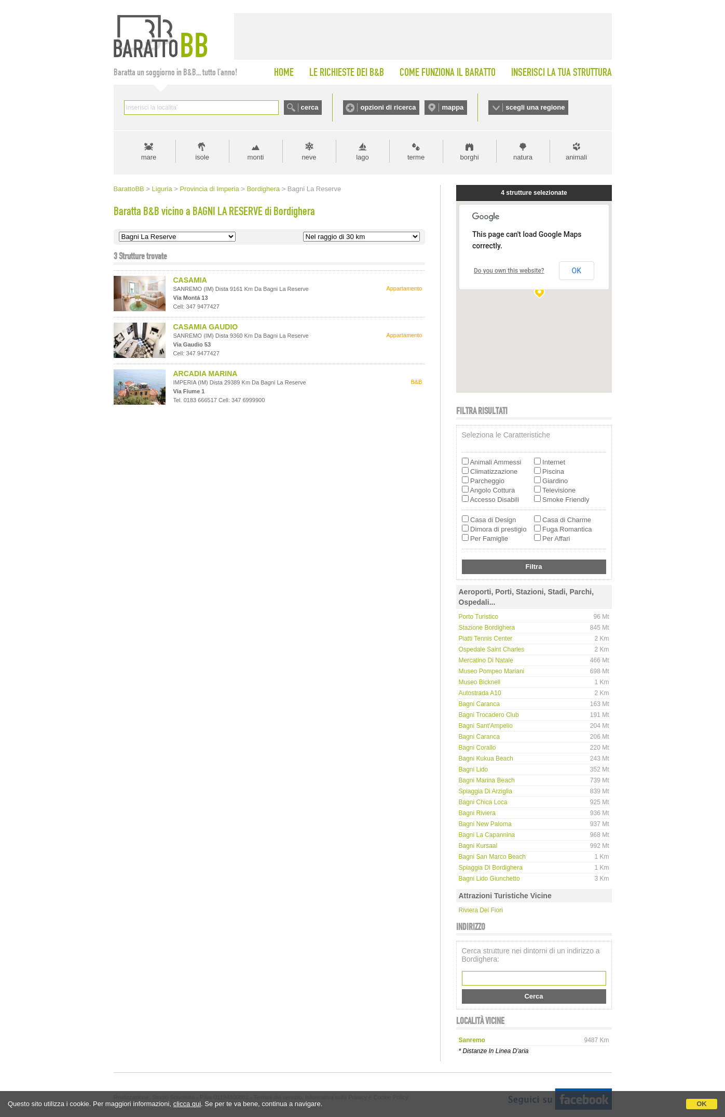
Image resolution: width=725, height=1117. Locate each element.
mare (149, 157)
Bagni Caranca (479, 704)
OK (701, 1104)
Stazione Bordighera (487, 627)
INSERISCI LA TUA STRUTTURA (561, 72)
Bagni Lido (473, 769)
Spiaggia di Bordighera (491, 867)
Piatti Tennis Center (486, 638)
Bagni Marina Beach (487, 780)
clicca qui (187, 1104)
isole (202, 157)
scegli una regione (535, 107)
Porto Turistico (479, 616)
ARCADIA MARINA (205, 373)
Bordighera (263, 189)
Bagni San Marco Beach (492, 856)
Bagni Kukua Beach (486, 758)
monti (256, 157)
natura (522, 157)
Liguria (162, 189)
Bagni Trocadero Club (489, 715)
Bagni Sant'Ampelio (486, 725)
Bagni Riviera (477, 813)
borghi (469, 157)
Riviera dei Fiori (481, 910)
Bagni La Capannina (487, 835)
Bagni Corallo (477, 747)
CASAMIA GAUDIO (205, 327)
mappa (452, 107)
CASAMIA (190, 280)
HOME (284, 72)
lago (362, 157)
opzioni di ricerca (388, 107)
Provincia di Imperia (209, 189)
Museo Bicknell (480, 682)
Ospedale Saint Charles (492, 649)
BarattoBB (129, 189)
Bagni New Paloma (485, 824)
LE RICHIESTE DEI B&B (346, 72)
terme (416, 157)
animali (576, 157)
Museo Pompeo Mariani (492, 671)
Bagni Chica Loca (483, 802)
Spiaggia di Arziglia (485, 791)
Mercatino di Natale (486, 660)
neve (309, 157)
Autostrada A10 (480, 693)
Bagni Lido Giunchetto (489, 878)
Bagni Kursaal (478, 845)
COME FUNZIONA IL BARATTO (448, 72)
